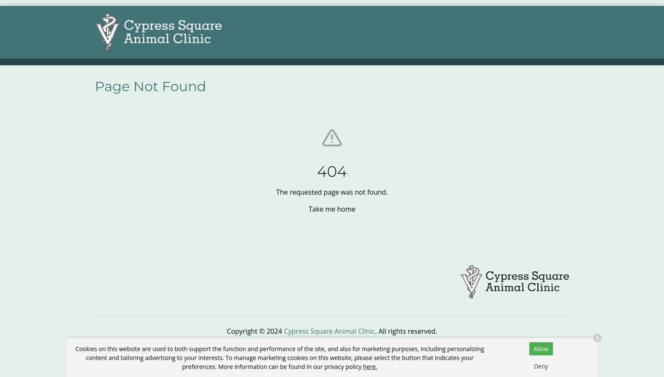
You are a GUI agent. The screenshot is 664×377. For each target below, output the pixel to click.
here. (370, 367)
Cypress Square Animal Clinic (329, 331)
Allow (541, 349)
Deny (541, 366)
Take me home (332, 209)
